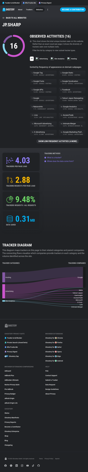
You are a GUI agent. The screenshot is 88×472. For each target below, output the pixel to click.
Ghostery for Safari (53, 347)
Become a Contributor (73, 9)
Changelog (8, 445)
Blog (6, 440)
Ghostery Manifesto (12, 418)
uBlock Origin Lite (11, 403)
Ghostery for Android (54, 361)
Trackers (29, 10)
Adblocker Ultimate (12, 380)
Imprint (57, 459)
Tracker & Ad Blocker (11, 3)
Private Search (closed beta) (16, 342)
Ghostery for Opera (53, 352)
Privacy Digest (45, 3)
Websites (39, 10)
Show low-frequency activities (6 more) (57, 141)
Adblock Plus (9, 375)
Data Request (50, 385)
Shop (6, 436)
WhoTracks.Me (29, 3)
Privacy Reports (10, 422)
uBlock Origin (9, 398)
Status (7, 413)
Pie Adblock (9, 389)
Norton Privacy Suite (12, 385)
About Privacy (50, 394)
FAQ (46, 371)
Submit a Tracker (51, 380)
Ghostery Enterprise (12, 431)
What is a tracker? (53, 157)
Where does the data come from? (59, 161)
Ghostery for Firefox (53, 342)
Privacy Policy (49, 459)
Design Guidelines (52, 389)
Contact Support (51, 375)
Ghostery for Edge (53, 356)
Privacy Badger (10, 394)
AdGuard (8, 371)
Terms (41, 459)
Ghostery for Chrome (54, 338)
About (20, 10)
